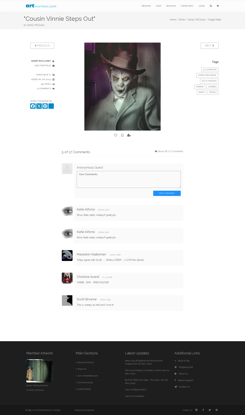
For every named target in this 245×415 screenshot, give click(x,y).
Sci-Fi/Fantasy (209, 81)
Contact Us (182, 386)
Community (187, 6)
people (213, 92)
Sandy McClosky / (198, 19)
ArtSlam (57, 410)
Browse (146, 6)
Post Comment (167, 193)
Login (202, 6)
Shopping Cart (183, 367)
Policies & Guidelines (84, 410)
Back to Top (181, 360)
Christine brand (88, 277)
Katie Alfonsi (86, 209)
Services (171, 6)
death (202, 92)
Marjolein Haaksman (91, 254)
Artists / (183, 19)
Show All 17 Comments (170, 151)
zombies (212, 87)
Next (209, 45)
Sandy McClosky (36, 25)
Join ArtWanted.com (87, 375)
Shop (158, 6)
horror (199, 87)
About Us (181, 373)
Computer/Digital (207, 75)
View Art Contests (134, 396)
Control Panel (84, 389)
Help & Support (183, 380)
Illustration (210, 70)
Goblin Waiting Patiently (37, 385)
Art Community (85, 382)
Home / (174, 19)
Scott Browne (87, 299)
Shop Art (81, 369)
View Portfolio (42, 65)
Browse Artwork (85, 362)
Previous (42, 45)
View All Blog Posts (135, 389)
